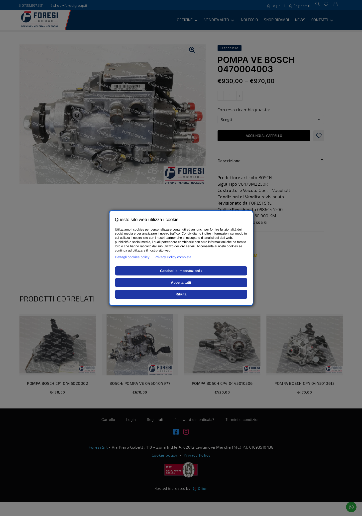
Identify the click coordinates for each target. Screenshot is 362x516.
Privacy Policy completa (172, 257)
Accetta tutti (181, 282)
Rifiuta (181, 294)
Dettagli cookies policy (132, 257)
